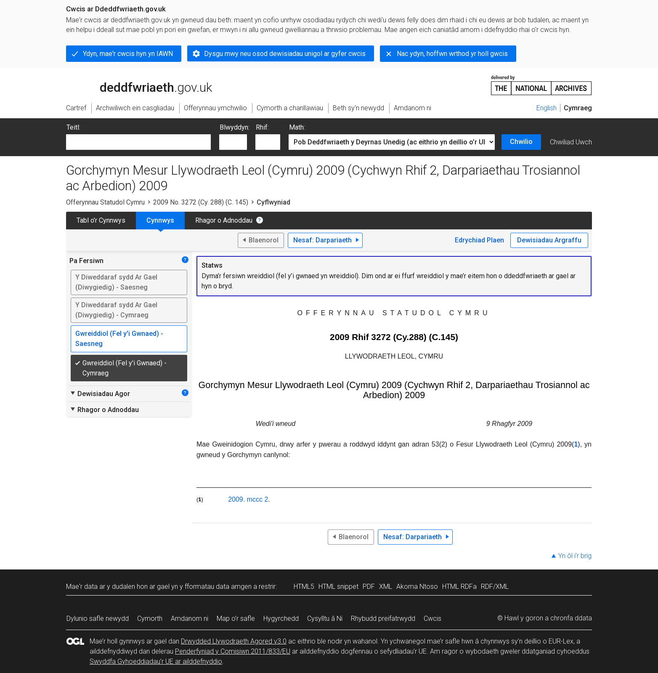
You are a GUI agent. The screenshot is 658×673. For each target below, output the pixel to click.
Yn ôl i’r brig (575, 556)
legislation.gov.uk (132, 84)
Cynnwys (160, 220)
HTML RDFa (459, 587)
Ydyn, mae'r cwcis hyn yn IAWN (128, 54)
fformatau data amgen (218, 587)
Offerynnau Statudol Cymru (105, 202)
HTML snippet (338, 587)
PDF (369, 587)
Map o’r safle (236, 618)
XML (385, 587)
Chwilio (521, 142)
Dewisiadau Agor (99, 393)
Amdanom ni (189, 618)
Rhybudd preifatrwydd (383, 618)
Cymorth (149, 618)
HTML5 (304, 587)
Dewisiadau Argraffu (549, 240)
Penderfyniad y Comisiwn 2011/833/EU (232, 651)
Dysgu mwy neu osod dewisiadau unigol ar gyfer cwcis (285, 54)
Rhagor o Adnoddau (223, 220)
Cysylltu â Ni (324, 618)
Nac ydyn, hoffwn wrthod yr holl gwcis (452, 54)
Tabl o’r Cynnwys (101, 220)
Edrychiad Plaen (479, 240)
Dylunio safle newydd (97, 618)
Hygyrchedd (281, 618)
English (546, 108)
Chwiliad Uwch (571, 142)
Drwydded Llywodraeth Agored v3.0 (234, 641)
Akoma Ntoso (417, 587)
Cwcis (432, 618)
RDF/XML (495, 587)
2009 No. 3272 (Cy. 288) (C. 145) (200, 202)
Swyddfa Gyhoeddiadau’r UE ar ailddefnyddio (156, 661)
